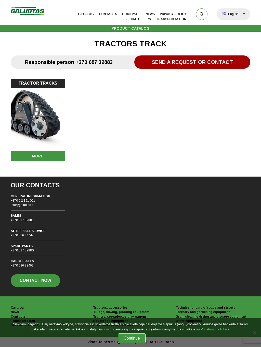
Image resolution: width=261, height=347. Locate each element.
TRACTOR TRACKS (37, 83)
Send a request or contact (192, 62)
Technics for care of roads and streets (205, 307)
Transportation (171, 19)
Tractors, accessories (110, 307)
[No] (254, 332)
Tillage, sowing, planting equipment (121, 312)
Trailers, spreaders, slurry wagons (120, 316)
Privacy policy (173, 14)
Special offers (137, 19)
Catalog (86, 14)
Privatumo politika (214, 329)
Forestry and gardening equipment (203, 312)
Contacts (108, 14)
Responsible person (69, 62)
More (37, 156)
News (150, 14)
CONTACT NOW (35, 280)
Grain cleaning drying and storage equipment (211, 316)
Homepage (131, 14)
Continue (132, 338)
